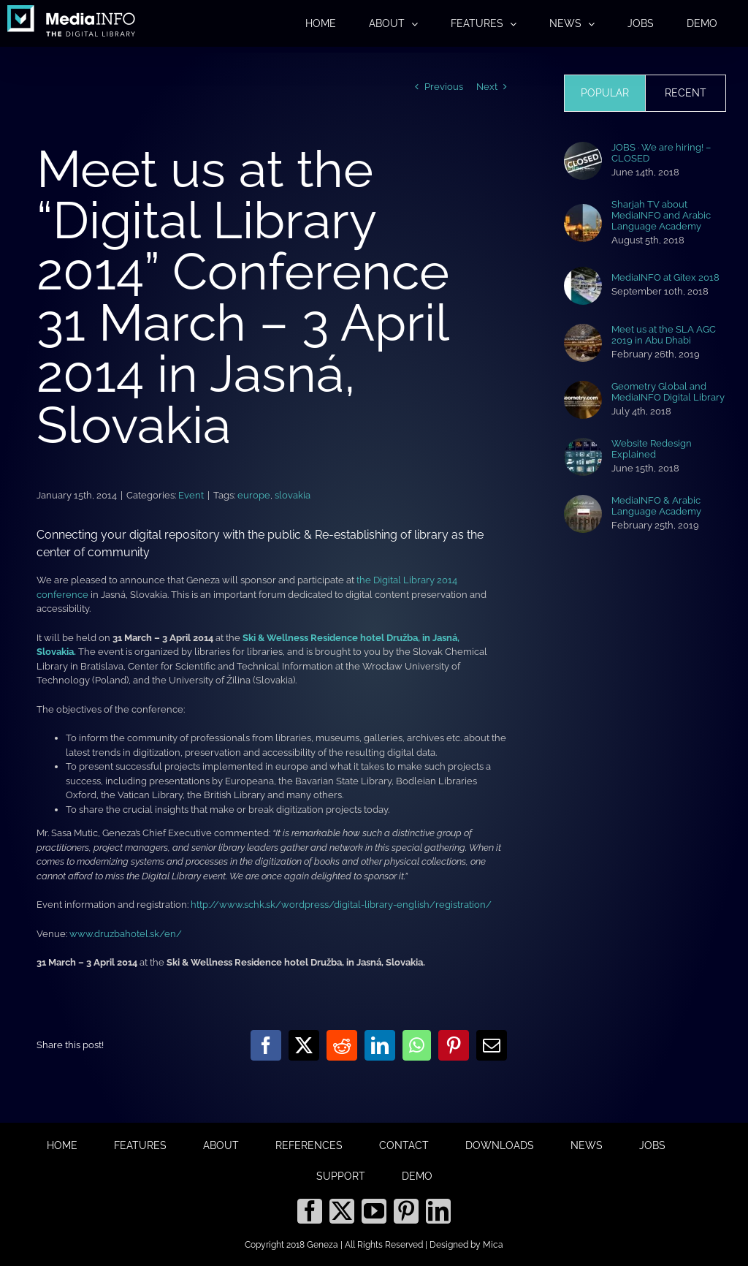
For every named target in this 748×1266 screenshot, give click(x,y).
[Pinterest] (406, 1211)
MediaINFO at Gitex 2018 (665, 277)
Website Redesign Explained (651, 449)
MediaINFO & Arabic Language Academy (656, 506)
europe (253, 495)
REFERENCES (309, 1145)
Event (191, 495)
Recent (685, 93)
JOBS (652, 1145)
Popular (605, 93)
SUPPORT (340, 1176)
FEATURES (140, 1145)
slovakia (292, 495)
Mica (493, 1245)
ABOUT (221, 1145)
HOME (62, 1145)
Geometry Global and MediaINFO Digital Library (668, 392)
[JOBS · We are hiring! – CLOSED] (583, 148)
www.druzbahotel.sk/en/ (125, 933)
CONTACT (404, 1145)
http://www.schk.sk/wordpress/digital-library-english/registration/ (341, 904)
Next (486, 86)
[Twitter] (341, 1211)
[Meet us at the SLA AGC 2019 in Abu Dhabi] (583, 330)
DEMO (417, 1176)
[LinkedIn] (438, 1211)
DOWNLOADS (499, 1145)
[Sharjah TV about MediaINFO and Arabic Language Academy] (583, 210)
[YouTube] (374, 1211)
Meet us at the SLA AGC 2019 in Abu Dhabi (663, 335)
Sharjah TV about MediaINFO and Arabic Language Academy (661, 215)
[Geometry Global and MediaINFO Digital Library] (583, 387)
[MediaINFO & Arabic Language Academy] (583, 501)
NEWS (586, 1145)
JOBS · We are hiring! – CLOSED (661, 153)
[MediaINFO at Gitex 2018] (583, 273)
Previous (443, 86)
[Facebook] (309, 1211)
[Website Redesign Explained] (583, 444)
